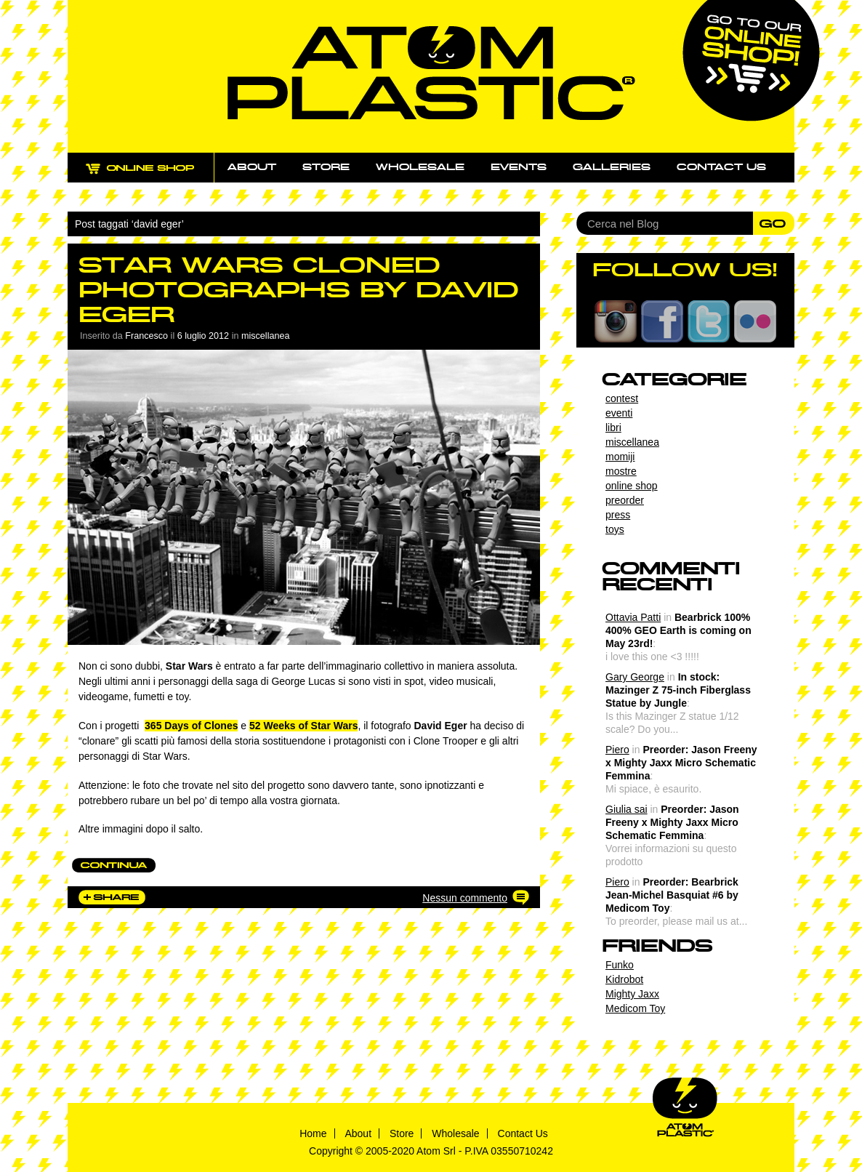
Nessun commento (464, 898)
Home (312, 1133)
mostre (621, 471)
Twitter (709, 321)
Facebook (662, 321)
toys (614, 529)
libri (613, 427)
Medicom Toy (635, 1008)
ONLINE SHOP (154, 176)
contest (621, 398)
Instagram (616, 321)
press (617, 515)
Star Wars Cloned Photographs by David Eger (298, 290)
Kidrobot (624, 979)
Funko (619, 965)
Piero (617, 749)
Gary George (634, 677)
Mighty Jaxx (632, 994)
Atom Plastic (431, 73)
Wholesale (420, 167)
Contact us (721, 167)
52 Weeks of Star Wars (303, 725)
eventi (618, 413)
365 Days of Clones (191, 725)
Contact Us (523, 1133)
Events (519, 167)
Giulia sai (626, 809)
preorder (624, 500)
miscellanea (265, 336)
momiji (620, 456)
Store (326, 167)
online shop (631, 485)
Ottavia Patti (633, 617)
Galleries (611, 167)
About (251, 167)
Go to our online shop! (751, 60)
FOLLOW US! (685, 269)
